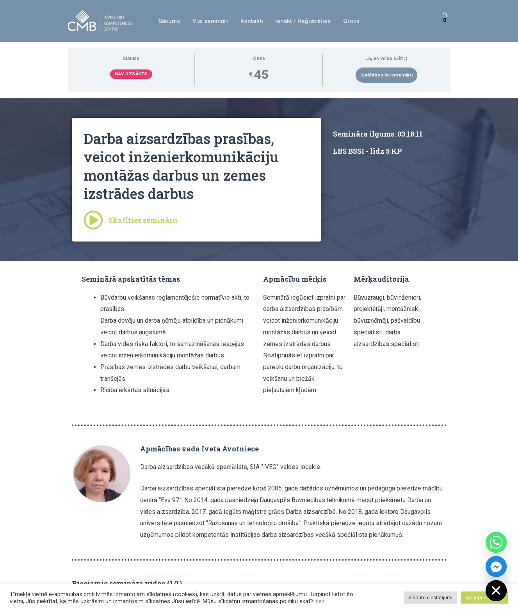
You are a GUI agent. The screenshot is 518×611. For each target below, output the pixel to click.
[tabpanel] (259, 345)
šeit (320, 601)
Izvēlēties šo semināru (386, 75)
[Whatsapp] (496, 542)
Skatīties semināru (143, 220)
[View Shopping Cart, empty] (444, 21)
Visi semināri (211, 21)
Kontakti (251, 21)
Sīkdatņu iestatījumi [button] (430, 597)
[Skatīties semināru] (93, 220)
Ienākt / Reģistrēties (302, 21)
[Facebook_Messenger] (496, 566)
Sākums (171, 21)
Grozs (350, 21)
